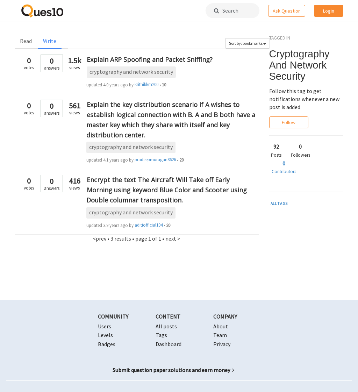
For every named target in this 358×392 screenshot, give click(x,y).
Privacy (221, 344)
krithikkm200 (146, 84)
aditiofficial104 (149, 225)
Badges (106, 344)
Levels (105, 335)
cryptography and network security (131, 71)
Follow (288, 122)
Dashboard (168, 344)
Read (26, 40)
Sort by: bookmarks (247, 43)
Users (104, 326)
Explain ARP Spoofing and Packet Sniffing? (150, 59)
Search (226, 10)
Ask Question (287, 11)
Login (328, 11)
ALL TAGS (279, 203)
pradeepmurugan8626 (155, 160)
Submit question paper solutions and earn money (173, 369)
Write (49, 40)
